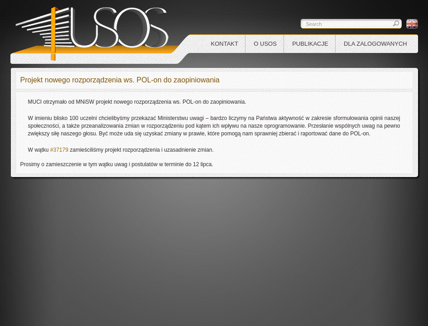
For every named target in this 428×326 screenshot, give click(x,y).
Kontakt (224, 43)
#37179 (58, 150)
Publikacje (310, 43)
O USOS (265, 43)
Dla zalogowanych (375, 43)
